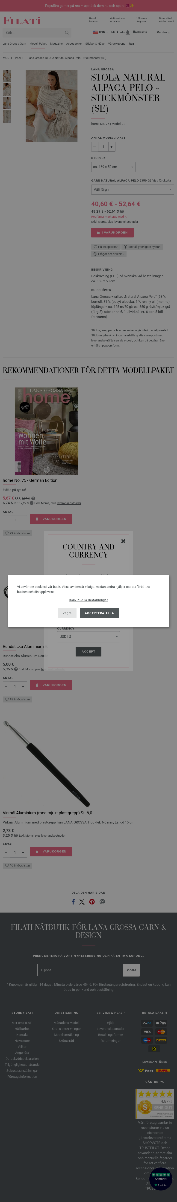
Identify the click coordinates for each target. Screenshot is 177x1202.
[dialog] (88, 601)
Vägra (67, 613)
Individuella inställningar (88, 600)
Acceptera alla (99, 613)
